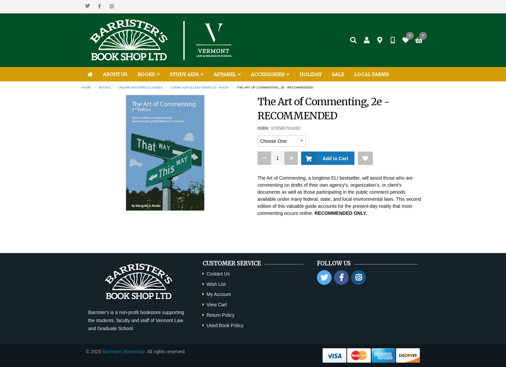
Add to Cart (334, 158)
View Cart (217, 304)
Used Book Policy (225, 325)
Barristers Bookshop (123, 351)
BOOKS (148, 74)
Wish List (216, 284)
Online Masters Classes (140, 87)
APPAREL (227, 74)
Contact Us (218, 274)
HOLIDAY (310, 74)
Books (104, 87)
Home (86, 87)
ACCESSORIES (270, 74)
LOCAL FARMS (371, 74)
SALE (338, 74)
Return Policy (220, 315)
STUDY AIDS (187, 74)
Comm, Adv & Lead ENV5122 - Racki (200, 87)
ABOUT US (115, 74)
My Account (219, 294)
